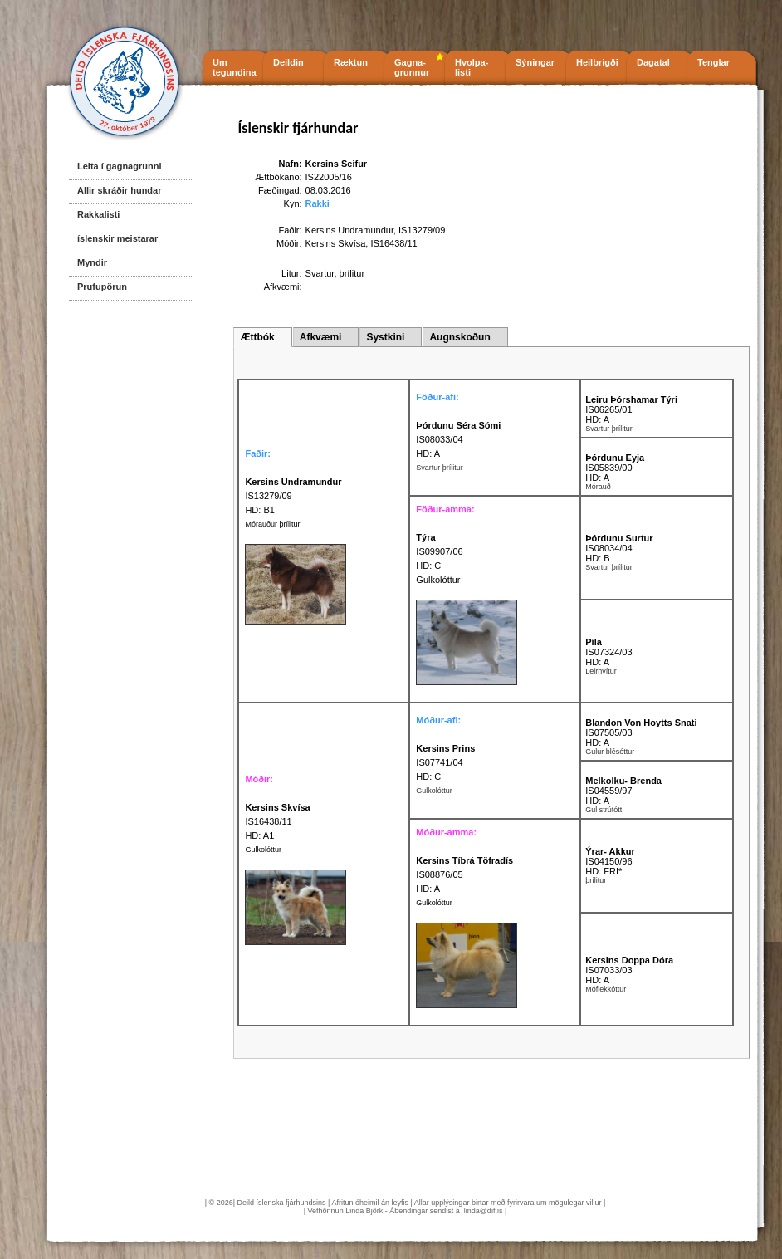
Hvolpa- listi (471, 67)
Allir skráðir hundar (119, 190)
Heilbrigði (597, 62)
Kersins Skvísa (335, 243)
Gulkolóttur (263, 849)
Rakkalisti (98, 214)
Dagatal (653, 62)
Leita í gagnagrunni (119, 166)
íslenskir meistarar (117, 238)
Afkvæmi (321, 337)
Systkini (385, 337)
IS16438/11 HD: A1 (277, 821)
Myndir (92, 262)
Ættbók (257, 337)
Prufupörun (102, 286)
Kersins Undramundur (349, 230)
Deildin (288, 62)
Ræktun (351, 62)
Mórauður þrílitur (272, 524)
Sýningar (535, 62)
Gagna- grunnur (411, 67)
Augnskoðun (459, 337)
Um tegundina (235, 67)
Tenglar (713, 62)
